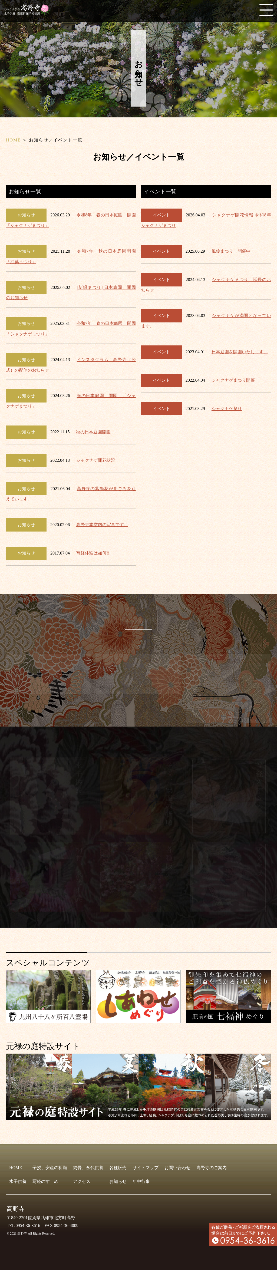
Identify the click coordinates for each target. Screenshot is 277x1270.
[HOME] (28, 14)
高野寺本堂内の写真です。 (102, 524)
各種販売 (118, 1167)
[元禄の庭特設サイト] (138, 1087)
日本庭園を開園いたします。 (240, 351)
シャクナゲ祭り (227, 408)
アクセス (81, 1181)
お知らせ (118, 1181)
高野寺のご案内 (211, 1167)
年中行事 (141, 1181)
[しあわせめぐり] (138, 1021)
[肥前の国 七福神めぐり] (228, 1020)
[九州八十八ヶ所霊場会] (48, 1020)
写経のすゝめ (45, 1181)
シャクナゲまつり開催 (233, 380)
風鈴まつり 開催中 (231, 251)
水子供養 (18, 1181)
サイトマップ (146, 1167)
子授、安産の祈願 (49, 1167)
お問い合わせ (177, 1167)
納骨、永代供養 (88, 1167)
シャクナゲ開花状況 (95, 460)
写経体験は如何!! (93, 553)
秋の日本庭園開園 (93, 432)
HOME (13, 140)
